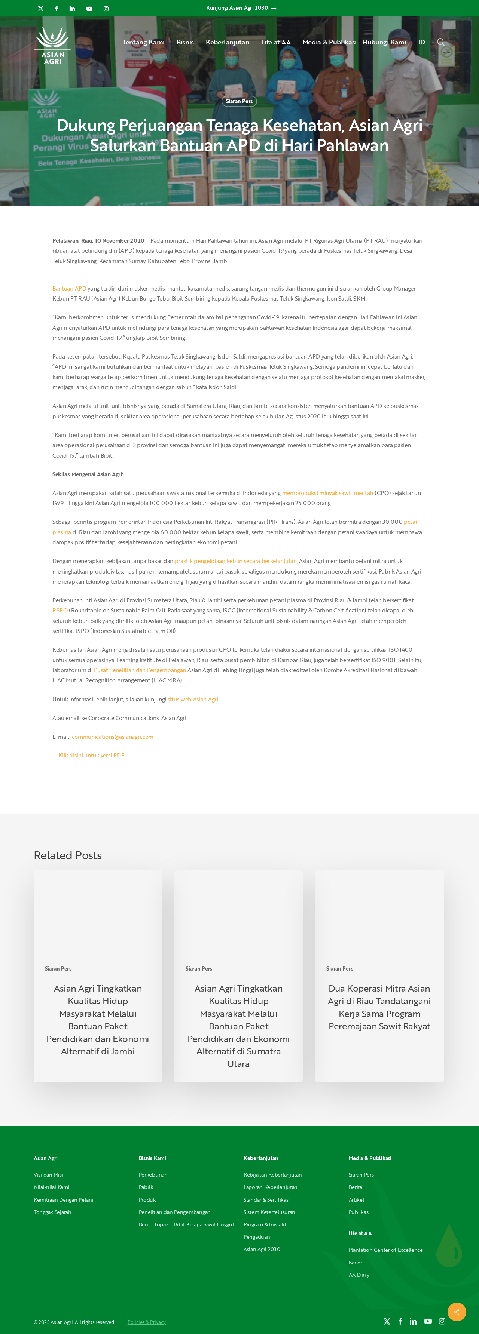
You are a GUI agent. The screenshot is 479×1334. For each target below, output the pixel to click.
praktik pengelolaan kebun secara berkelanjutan (236, 561)
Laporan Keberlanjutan (271, 1187)
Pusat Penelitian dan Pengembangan (140, 670)
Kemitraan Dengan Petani (64, 1200)
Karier (355, 1262)
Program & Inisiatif (265, 1224)
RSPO (60, 610)
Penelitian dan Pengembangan (175, 1212)
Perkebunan (153, 1174)
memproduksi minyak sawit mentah (327, 493)
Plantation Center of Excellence (386, 1250)
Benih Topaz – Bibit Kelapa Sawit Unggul (186, 1224)
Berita (355, 1187)
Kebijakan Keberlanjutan (273, 1174)
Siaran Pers (239, 101)
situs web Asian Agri (193, 699)
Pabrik (146, 1187)
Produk (147, 1200)
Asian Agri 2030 (262, 1249)
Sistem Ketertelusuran (269, 1212)
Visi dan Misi (48, 1174)
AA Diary (359, 1275)
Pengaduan (257, 1237)
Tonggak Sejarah (52, 1212)
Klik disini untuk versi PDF (91, 755)
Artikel (356, 1200)
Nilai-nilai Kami (52, 1187)
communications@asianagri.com (113, 736)
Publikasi (359, 1212)
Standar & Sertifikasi (267, 1200)
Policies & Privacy (147, 1322)
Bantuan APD (69, 288)
